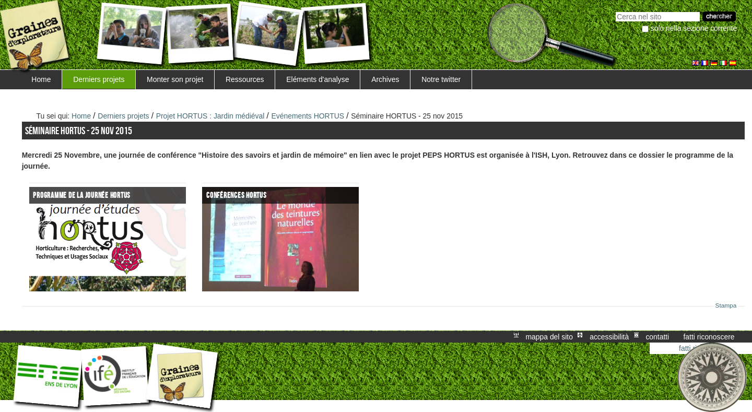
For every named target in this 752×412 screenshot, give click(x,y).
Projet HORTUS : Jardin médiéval (210, 116)
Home (41, 79)
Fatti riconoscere (708, 337)
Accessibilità (609, 337)
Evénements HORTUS (307, 116)
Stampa (726, 305)
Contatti (657, 337)
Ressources (245, 79)
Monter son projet (175, 79)
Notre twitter (441, 79)
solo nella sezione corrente (694, 28)
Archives (385, 79)
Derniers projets (98, 79)
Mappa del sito (549, 337)
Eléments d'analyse (317, 79)
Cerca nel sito (615, 10)
